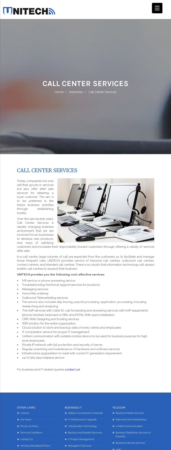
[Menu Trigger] (157, 8)
